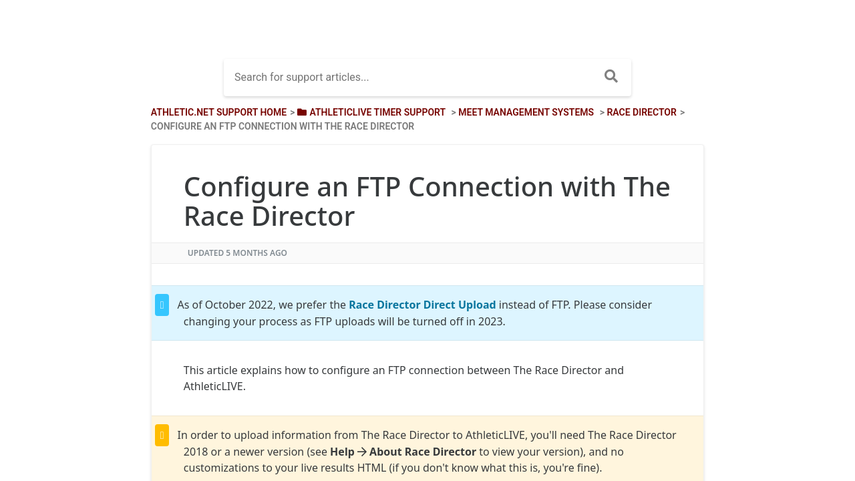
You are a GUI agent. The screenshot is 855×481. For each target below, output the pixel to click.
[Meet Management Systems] (526, 112)
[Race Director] (642, 112)
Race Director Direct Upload (422, 304)
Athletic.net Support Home (219, 112)
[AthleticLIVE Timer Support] (370, 112)
